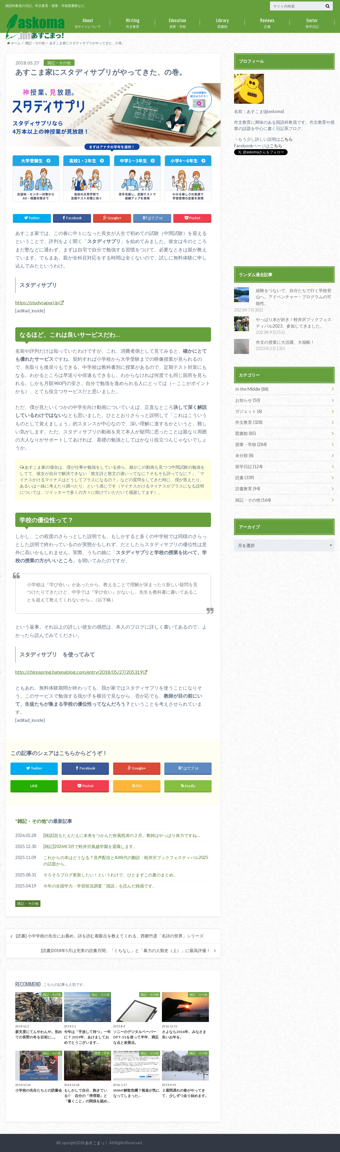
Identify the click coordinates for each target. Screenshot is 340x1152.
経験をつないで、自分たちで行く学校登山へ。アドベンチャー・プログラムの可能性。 (293, 297)
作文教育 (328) (248, 421)
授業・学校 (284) (251, 444)
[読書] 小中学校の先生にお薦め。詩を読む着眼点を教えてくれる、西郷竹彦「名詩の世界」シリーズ (110, 935)
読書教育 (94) (247, 488)
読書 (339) (244, 477)
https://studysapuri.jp (37, 302)
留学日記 (312, 22)
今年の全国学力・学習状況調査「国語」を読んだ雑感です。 (100, 885)
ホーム (14, 43)
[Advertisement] (284, 211)
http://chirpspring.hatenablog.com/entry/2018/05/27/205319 (78, 671)
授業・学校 (177, 22)
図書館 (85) (245, 433)
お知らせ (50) (247, 399)
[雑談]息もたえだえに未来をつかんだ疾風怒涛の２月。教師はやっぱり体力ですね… (121, 835)
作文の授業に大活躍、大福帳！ (285, 341)
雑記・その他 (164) (253, 499)
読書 (267, 22)
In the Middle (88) (251, 388)
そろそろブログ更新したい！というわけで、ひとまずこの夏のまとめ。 (110, 874)
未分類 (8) (244, 455)
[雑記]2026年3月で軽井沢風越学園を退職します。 (90, 846)
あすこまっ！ (96, 1142)
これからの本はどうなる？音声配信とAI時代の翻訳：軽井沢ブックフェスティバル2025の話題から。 (125, 860)
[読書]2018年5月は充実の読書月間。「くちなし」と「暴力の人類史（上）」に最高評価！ (125, 950)
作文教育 (132, 22)
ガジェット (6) (248, 410)
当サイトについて (87, 22)
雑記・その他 (35, 43)
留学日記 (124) (248, 466)
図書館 (222, 22)
